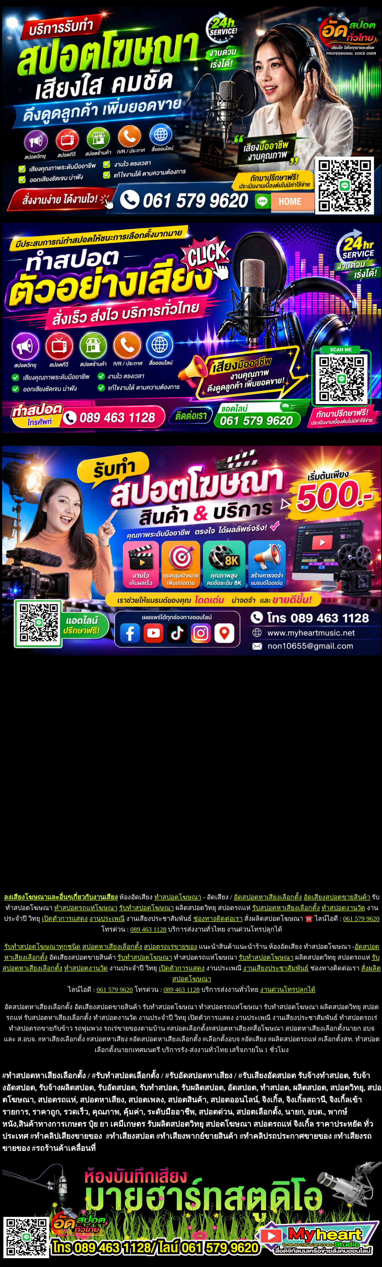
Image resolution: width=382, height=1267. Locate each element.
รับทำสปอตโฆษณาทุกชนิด (42, 946)
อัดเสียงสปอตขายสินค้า (337, 897)
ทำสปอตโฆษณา (177, 897)
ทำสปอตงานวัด (343, 907)
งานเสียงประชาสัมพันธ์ (276, 968)
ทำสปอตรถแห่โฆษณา (85, 907)
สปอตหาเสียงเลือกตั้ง (112, 946)
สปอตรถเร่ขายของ (170, 946)
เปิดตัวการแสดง (65, 918)
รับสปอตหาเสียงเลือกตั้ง (286, 907)
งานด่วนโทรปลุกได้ (287, 989)
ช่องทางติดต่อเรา (218, 918)
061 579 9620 (361, 918)
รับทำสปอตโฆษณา (146, 907)
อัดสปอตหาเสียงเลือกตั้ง (268, 897)
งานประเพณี (107, 918)
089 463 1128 (148, 929)
